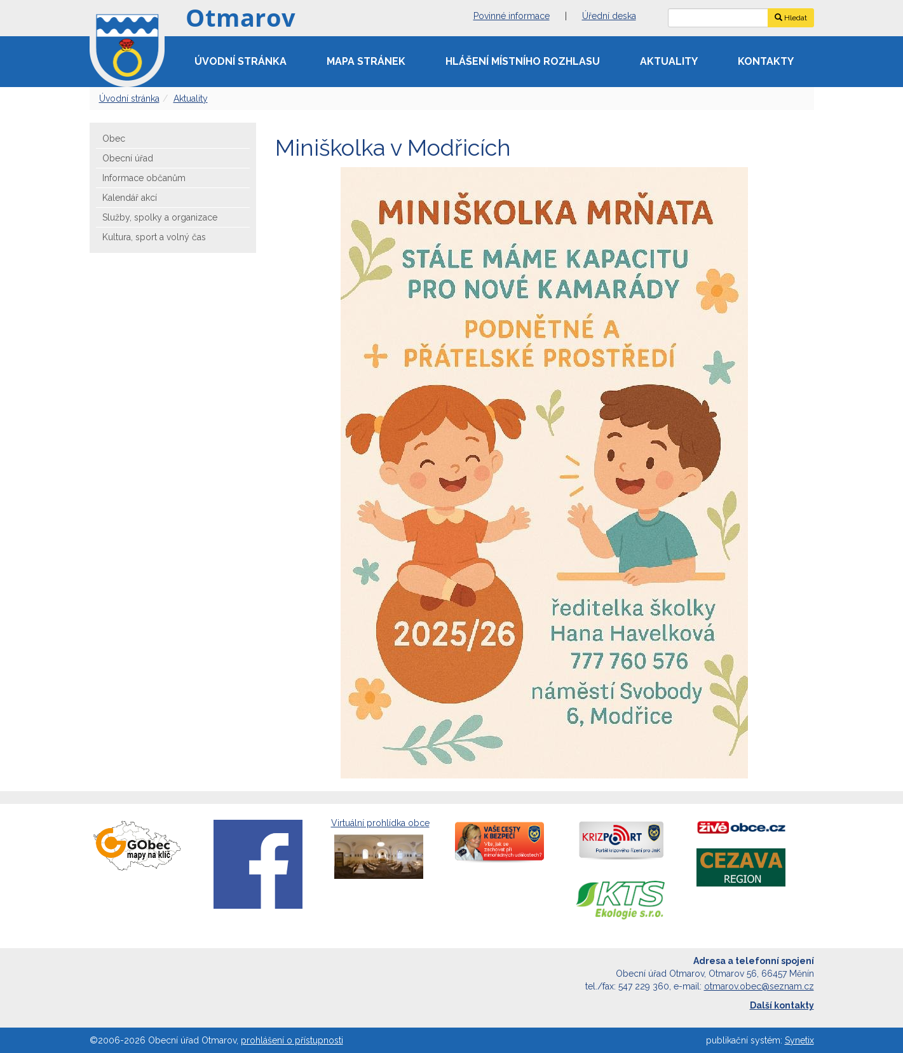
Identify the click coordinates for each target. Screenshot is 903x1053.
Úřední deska (609, 16)
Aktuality (669, 61)
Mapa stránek (366, 61)
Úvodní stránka (240, 61)
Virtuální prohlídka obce (380, 850)
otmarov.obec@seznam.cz (759, 986)
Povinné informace (511, 16)
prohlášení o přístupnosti (292, 1040)
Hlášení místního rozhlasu (522, 61)
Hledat (791, 17)
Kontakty (766, 61)
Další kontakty (782, 1005)
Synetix (799, 1040)
